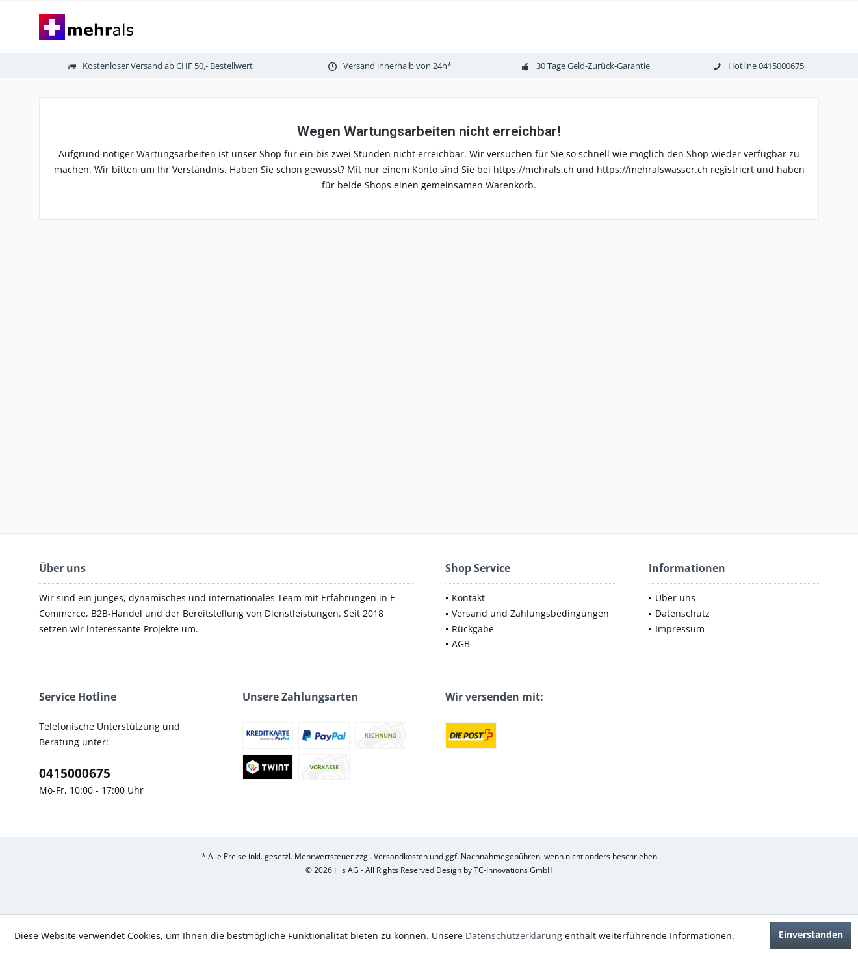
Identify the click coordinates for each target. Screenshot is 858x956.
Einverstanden (811, 934)
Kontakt (468, 597)
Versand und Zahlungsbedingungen (530, 613)
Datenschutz (682, 613)
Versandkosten (401, 856)
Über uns (675, 597)
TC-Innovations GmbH (513, 869)
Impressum (680, 629)
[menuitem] (530, 598)
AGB (461, 644)
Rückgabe (473, 629)
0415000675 (74, 773)
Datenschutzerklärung (513, 935)
